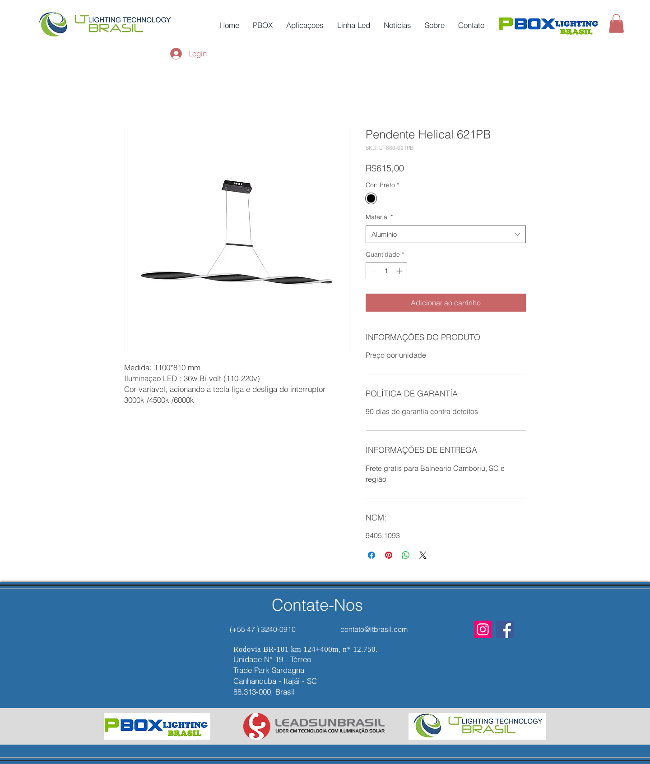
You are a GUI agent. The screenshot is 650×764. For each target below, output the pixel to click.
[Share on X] (423, 555)
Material (379, 217)
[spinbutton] (386, 271)
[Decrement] (372, 271)
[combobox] (446, 234)
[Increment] (400, 271)
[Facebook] (505, 629)
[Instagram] (483, 629)
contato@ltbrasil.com (374, 629)
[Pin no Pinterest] (388, 555)
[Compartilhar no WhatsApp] (405, 555)
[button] (616, 23)
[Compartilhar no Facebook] (371, 555)
